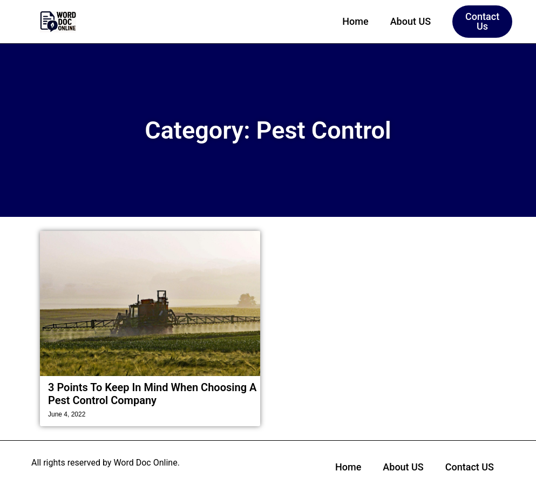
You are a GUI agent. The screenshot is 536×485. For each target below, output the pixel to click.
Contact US (469, 467)
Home (355, 21)
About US (410, 21)
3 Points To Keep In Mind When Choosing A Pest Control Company (152, 394)
